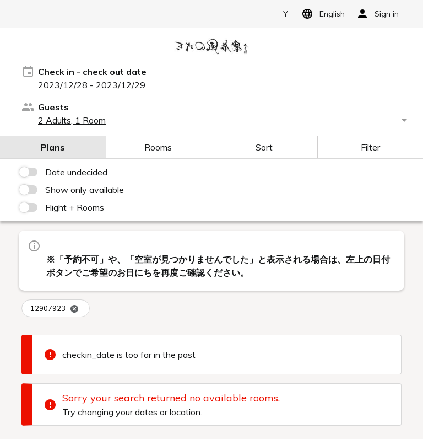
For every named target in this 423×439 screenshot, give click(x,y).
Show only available (84, 189)
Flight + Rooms (74, 207)
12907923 (54, 308)
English (321, 13)
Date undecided (76, 172)
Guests (53, 107)
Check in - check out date (92, 71)
